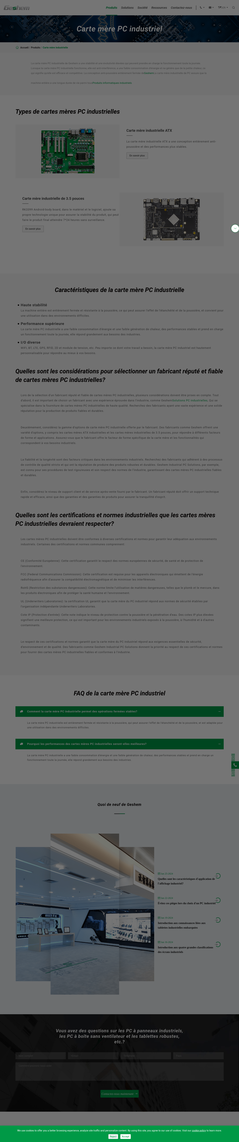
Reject (113, 1136)
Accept (125, 1136)
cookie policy (199, 1130)
